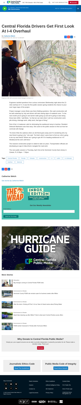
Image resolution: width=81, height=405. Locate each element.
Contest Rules (66, 381)
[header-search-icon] (49, 2)
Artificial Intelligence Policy (53, 385)
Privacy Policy (49, 392)
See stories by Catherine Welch (13, 181)
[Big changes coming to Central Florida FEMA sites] (7, 283)
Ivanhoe (10, 162)
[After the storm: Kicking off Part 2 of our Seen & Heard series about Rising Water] (7, 304)
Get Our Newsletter (60, 2)
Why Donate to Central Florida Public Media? (40, 339)
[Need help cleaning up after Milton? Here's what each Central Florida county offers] (7, 315)
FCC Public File (66, 385)
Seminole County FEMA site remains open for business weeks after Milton (36, 293)
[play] (4, 9)
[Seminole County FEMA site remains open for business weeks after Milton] (7, 294)
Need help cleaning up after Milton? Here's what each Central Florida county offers (38, 315)
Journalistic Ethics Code (22, 364)
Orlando (32, 158)
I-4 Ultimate (68, 158)
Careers (31, 385)
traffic (58, 158)
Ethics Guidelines (50, 381)
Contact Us (32, 389)
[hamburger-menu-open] (4, 2)
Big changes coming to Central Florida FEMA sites (29, 282)
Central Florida (12, 158)
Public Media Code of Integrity (60, 364)
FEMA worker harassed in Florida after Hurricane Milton (30, 326)
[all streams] (78, 8)
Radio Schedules (33, 381)
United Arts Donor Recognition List (67, 393)
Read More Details (60, 368)
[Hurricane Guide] (40, 248)
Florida (23, 158)
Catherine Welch (9, 36)
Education (16, 280)
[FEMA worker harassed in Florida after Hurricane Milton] (7, 326)
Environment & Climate (20, 291)
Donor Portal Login (67, 389)
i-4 (51, 158)
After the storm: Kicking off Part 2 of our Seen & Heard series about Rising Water (38, 304)
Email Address (7, 209)
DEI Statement (49, 389)
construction (42, 158)
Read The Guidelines (22, 368)
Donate (74, 2)
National (19, 162)
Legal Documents (33, 392)
